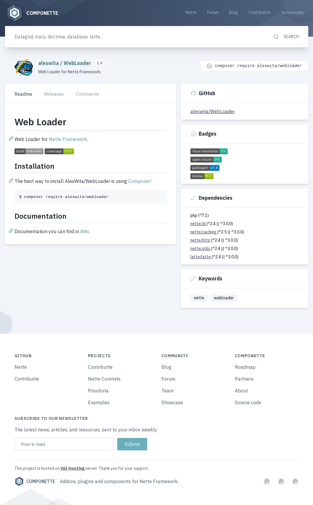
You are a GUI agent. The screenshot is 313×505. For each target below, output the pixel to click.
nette (199, 298)
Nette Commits (104, 379)
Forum (213, 12)
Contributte (259, 12)
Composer (139, 181)
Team (167, 391)
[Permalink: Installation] (12, 180)
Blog (233, 12)
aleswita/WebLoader (212, 111)
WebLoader (78, 63)
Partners (244, 379)
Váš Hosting (72, 468)
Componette (35, 481)
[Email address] (64, 444)
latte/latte (201, 256)
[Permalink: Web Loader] (12, 138)
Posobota (98, 391)
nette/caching (203, 232)
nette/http (200, 240)
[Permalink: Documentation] (12, 230)
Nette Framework (68, 139)
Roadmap (245, 367)
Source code (248, 402)
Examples (99, 402)
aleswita (49, 63)
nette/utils (200, 248)
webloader (224, 298)
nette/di (198, 223)
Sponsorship (292, 12)
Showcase (172, 402)
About (241, 391)
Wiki (84, 231)
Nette (191, 12)
